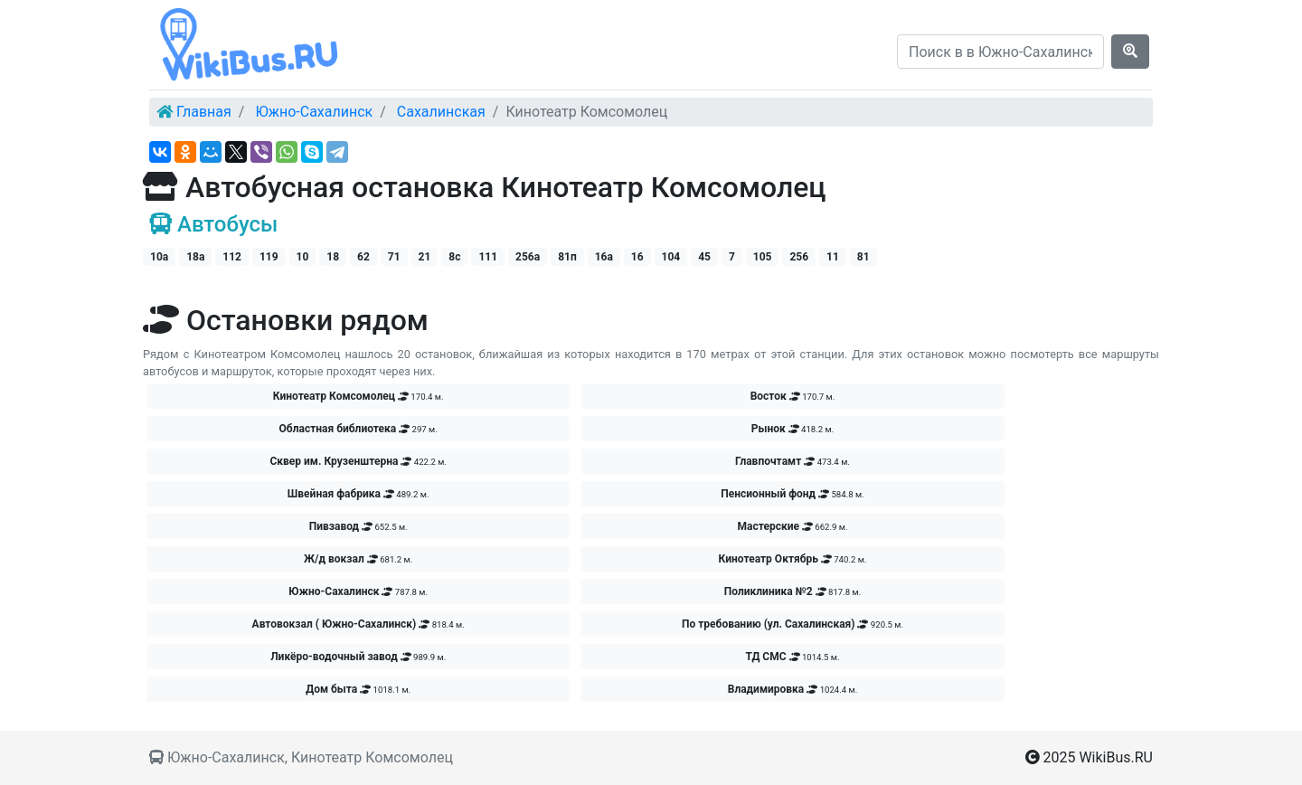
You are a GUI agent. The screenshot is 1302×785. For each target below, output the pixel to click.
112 (231, 257)
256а (527, 257)
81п (567, 257)
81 (863, 257)
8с (454, 257)
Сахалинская (441, 111)
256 (798, 257)
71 (394, 257)
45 (704, 257)
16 (637, 257)
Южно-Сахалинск (314, 111)
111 (487, 257)
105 (762, 257)
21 (425, 257)
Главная (203, 111)
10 (303, 257)
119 (268, 257)
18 (332, 257)
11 (832, 257)
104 (671, 257)
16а (604, 257)
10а (159, 257)
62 (363, 257)
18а (195, 257)
